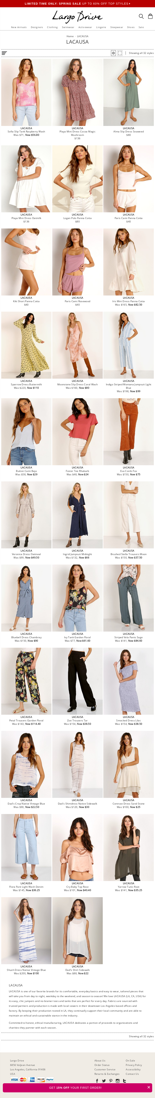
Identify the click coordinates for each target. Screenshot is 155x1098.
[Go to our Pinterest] (110, 1081)
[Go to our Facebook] (97, 1081)
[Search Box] (141, 16)
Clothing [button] (52, 27)
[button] (113, 53)
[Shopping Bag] (150, 16)
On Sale (130, 1060)
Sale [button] (141, 27)
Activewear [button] (85, 27)
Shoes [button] (131, 27)
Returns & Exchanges (107, 1074)
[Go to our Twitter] (103, 1081)
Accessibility (133, 1069)
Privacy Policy (134, 1065)
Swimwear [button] (68, 27)
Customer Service (105, 1069)
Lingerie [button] (101, 27)
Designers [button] (37, 27)
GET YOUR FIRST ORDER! (100, 1087)
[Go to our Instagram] (117, 1081)
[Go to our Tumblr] (124, 1081)
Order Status (102, 1065)
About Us (99, 1060)
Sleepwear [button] (116, 27)
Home (70, 36)
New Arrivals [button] (19, 27)
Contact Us (132, 1074)
